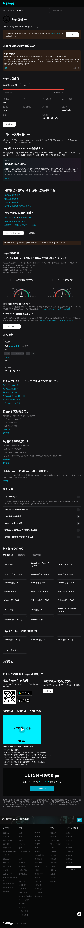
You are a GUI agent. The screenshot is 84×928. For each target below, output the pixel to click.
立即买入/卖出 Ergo (13, 233)
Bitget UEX (7, 866)
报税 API (53, 881)
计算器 (37, 870)
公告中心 (6, 855)
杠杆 (20, 855)
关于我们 (6, 833)
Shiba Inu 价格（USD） (13, 574)
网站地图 (6, 891)
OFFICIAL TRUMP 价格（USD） (67, 610)
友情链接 (6, 870)
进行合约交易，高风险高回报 (14, 396)
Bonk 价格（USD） (38, 583)
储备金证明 (7, 859)
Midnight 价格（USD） (40, 640)
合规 (67, 844)
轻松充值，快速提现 (10, 385)
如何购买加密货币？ (12, 195)
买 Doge (37, 840)
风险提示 (69, 863)
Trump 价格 (39, 892)
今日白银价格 (23, 915)
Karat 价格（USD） (11, 650)
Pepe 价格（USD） (66, 574)
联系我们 (6, 836)
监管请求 (69, 840)
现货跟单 (22, 863)
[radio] (10, 346)
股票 (20, 848)
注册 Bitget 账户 (10, 218)
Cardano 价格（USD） (13, 583)
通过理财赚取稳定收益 (11, 400)
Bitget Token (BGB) (9, 851)
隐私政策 (69, 855)
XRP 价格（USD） (38, 610)
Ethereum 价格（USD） (13, 620)
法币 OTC (22, 889)
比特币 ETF (39, 874)
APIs (20, 877)
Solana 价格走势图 (41, 866)
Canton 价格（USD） (12, 640)
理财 (20, 859)
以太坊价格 (38, 863)
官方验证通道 (55, 840)
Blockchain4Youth (9, 884)
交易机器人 (23, 874)
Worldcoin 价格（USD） (40, 620)
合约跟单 (22, 866)
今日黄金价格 (23, 911)
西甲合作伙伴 (7, 874)
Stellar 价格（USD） (12, 610)
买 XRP (37, 844)
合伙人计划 (54, 855)
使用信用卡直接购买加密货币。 (16, 221)
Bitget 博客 (7, 848)
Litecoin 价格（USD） (12, 600)
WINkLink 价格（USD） (40, 600)
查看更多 (6, 481)
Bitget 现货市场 (56, 33)
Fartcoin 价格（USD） (40, 591)
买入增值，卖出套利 (10, 389)
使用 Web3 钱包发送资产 (12, 403)
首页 (4, 10)
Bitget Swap (23, 892)
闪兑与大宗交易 (24, 851)
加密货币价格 (11, 10)
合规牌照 (69, 848)
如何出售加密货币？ (12, 199)
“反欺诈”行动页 (55, 844)
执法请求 (69, 836)
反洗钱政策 (70, 851)
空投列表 (22, 904)
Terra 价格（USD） (66, 564)
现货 (20, 833)
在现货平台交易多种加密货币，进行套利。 (21, 225)
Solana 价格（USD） (66, 600)
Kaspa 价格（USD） (12, 564)
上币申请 (53, 848)
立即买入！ (6, 430)
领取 (79, 820)
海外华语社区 (7, 840)
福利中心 (53, 870)
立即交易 (48, 691)
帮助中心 (53, 836)
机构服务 (53, 859)
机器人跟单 (23, 870)
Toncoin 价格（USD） (66, 583)
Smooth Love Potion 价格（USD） (41, 564)
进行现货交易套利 (10, 392)
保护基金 (6, 863)
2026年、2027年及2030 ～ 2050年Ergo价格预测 (54, 309)
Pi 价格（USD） (10, 591)
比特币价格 (38, 859)
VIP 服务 (53, 851)
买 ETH (37, 836)
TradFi (21, 840)
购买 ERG (11, 326)
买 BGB (37, 848)
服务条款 (69, 859)
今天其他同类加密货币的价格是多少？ (19, 206)
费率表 (52, 877)
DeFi (33, 353)
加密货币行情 (39, 855)
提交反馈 (53, 833)
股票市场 (22, 907)
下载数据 (53, 866)
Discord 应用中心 (25, 900)
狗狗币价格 (38, 896)
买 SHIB (37, 851)
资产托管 (53, 863)
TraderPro (22, 881)
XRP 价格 (38, 881)
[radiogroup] (14, 346)
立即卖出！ (6, 459)
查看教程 (6, 433)
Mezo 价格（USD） (66, 640)
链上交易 (22, 844)
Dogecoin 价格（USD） (40, 574)
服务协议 (69, 833)
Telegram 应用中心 (25, 896)
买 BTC (37, 833)
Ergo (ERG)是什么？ (12, 202)
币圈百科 (38, 877)
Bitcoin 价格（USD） (66, 591)
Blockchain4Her (8, 887)
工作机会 (6, 844)
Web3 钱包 (22, 885)
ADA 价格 (38, 885)
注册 (72, 35)
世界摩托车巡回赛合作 (10, 879)
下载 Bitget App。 (25, 218)
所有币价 (32, 233)
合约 (20, 836)
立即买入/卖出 (9, 124)
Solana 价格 (39, 889)
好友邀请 (53, 874)
